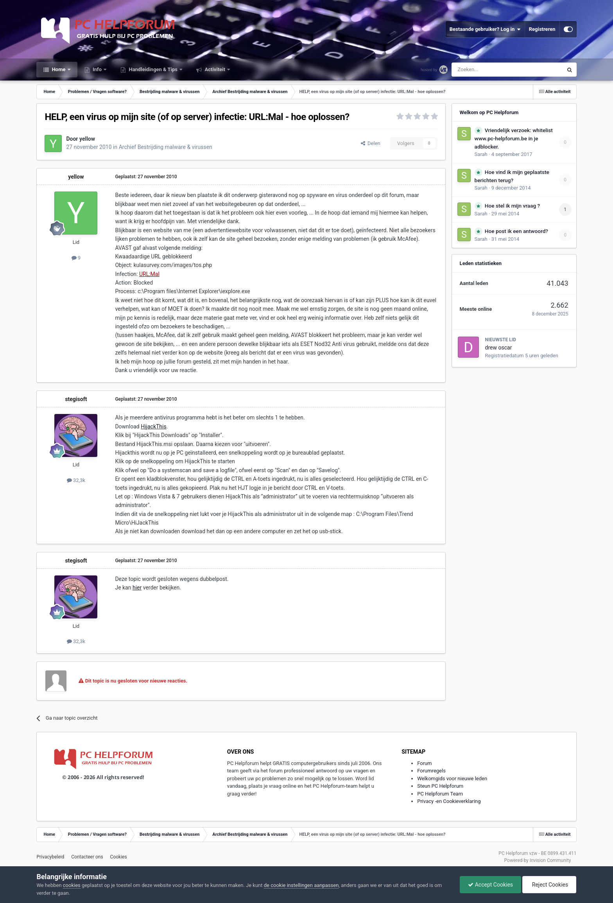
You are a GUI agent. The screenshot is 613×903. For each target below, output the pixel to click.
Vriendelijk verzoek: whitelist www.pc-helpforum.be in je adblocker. (514, 138)
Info (97, 69)
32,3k (76, 480)
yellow (87, 139)
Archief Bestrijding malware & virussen (165, 147)
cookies (72, 885)
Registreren (542, 29)
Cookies (118, 857)
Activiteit (214, 69)
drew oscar (498, 347)
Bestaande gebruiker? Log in (485, 29)
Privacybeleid (50, 857)
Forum (424, 763)
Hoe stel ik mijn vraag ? (512, 205)
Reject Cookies (549, 885)
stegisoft (76, 399)
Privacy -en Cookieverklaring (448, 801)
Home (58, 69)
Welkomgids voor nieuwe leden (452, 778)
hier (137, 587)
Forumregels (431, 771)
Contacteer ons (87, 857)
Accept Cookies (490, 885)
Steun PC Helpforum (440, 786)
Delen (370, 143)
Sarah (481, 154)
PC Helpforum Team (440, 794)
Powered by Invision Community (537, 860)
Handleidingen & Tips (153, 69)
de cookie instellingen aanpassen (301, 885)
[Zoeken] (491, 70)
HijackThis (153, 426)
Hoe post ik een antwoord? (516, 231)
